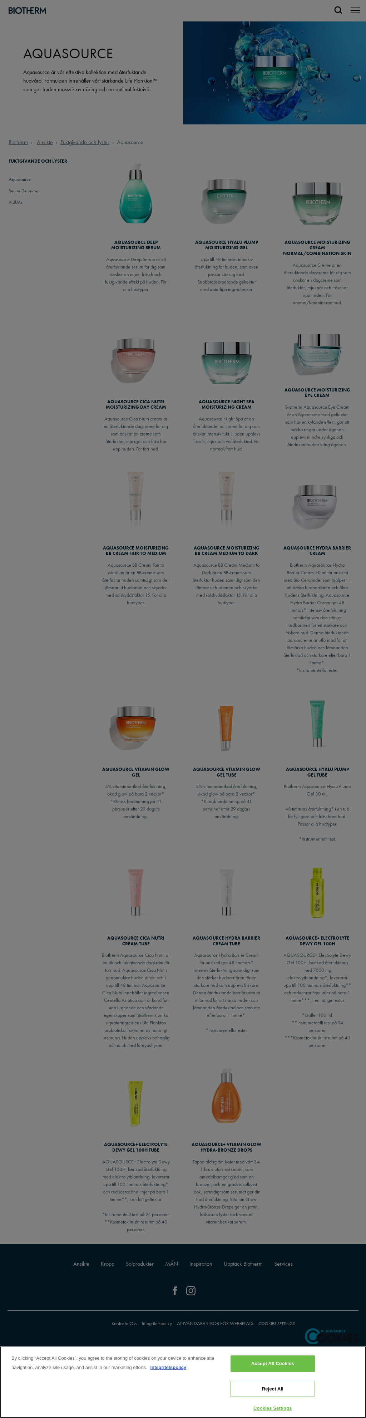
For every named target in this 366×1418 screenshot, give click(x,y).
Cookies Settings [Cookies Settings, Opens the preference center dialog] (272, 1410)
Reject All (272, 1390)
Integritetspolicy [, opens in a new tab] (168, 1369)
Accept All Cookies (272, 1365)
